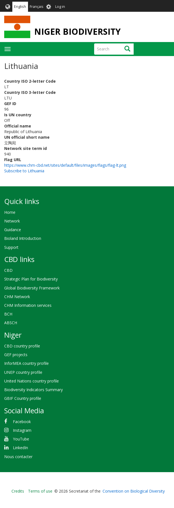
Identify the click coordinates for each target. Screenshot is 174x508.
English (20, 6)
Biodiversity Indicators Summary (33, 389)
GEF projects (15, 354)
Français (36, 6)
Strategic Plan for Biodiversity (31, 279)
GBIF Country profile (22, 398)
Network (12, 221)
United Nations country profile (31, 381)
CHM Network (17, 296)
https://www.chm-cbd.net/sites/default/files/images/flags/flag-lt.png (65, 165)
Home (9, 212)
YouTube (21, 439)
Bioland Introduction (22, 238)
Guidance (12, 229)
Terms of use (40, 491)
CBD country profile (22, 346)
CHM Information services (28, 305)
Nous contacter (18, 456)
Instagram (22, 430)
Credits (17, 491)
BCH (8, 314)
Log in (60, 6)
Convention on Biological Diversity (134, 491)
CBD (8, 270)
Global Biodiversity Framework (32, 288)
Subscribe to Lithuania (24, 170)
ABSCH (10, 322)
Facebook (22, 421)
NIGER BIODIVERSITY (77, 31)
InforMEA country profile (26, 363)
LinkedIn (20, 447)
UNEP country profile (23, 372)
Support (11, 247)
